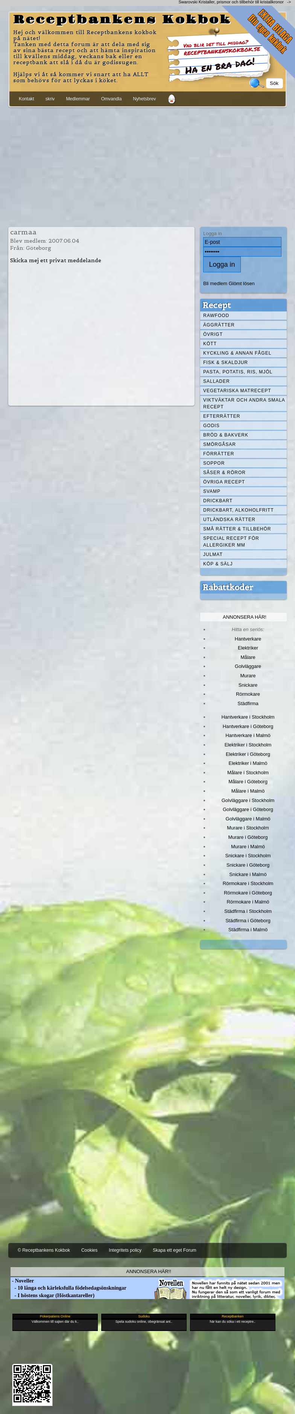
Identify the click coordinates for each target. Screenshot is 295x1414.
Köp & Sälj (218, 564)
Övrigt (213, 334)
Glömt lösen (242, 283)
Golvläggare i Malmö (248, 819)
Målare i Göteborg (248, 781)
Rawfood (216, 315)
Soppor (214, 463)
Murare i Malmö (248, 846)
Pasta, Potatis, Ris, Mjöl (237, 372)
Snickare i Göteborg (248, 865)
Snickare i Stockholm (248, 855)
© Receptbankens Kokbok (44, 1250)
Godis (211, 425)
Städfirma (247, 703)
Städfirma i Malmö (248, 929)
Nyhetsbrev (144, 98)
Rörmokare (248, 694)
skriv (50, 98)
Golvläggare (248, 666)
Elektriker (248, 648)
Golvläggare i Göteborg (248, 809)
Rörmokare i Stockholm (248, 883)
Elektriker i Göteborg (248, 754)
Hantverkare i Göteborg (248, 726)
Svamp (211, 491)
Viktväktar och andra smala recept (244, 403)
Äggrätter (219, 325)
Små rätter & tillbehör (237, 529)
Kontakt (26, 98)
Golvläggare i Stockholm (248, 800)
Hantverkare (248, 639)
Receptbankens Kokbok (122, 20)
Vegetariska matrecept (237, 390)
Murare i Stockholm (248, 828)
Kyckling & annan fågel (237, 353)
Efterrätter (221, 416)
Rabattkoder (227, 587)
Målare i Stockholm (248, 772)
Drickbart (218, 500)
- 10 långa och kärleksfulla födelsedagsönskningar (68, 1288)
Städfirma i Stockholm (248, 911)
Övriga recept (224, 482)
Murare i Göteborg (248, 837)
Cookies (89, 1250)
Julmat (213, 554)
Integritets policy (125, 1250)
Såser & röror (224, 472)
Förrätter (218, 453)
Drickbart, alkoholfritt (238, 510)
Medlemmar (78, 98)
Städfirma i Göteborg (248, 920)
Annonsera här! (244, 617)
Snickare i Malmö (247, 874)
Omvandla (111, 98)
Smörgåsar (219, 444)
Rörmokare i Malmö (248, 902)
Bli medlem (215, 283)
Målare (247, 657)
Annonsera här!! (148, 1271)
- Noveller (22, 1281)
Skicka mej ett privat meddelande (55, 260)
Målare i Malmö (248, 791)
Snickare (248, 685)
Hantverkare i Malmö (248, 735)
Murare (247, 675)
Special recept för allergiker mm (231, 542)
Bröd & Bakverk (225, 435)
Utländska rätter (229, 519)
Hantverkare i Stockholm (247, 717)
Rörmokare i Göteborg (248, 893)
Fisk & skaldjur (225, 362)
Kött (210, 343)
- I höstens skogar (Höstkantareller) (52, 1295)
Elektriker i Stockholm (248, 745)
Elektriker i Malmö (248, 763)
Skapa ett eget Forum (174, 1250)
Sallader (216, 381)
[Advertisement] (147, 165)
